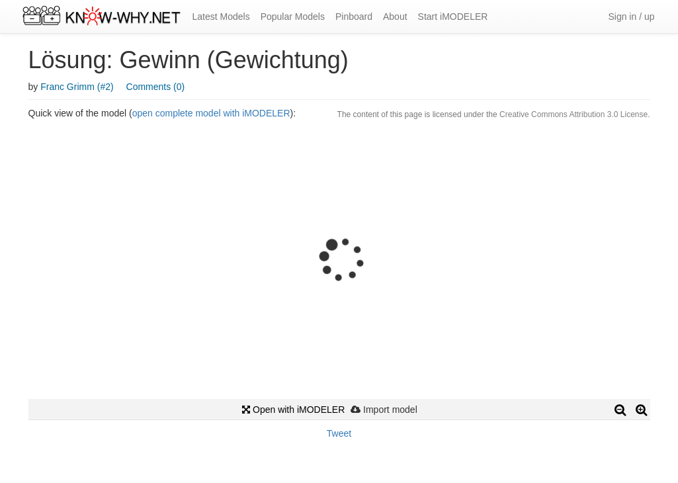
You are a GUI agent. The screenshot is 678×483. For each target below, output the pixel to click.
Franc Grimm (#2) (76, 86)
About (395, 16)
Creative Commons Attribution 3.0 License (573, 114)
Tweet (339, 433)
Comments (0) (155, 86)
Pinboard (353, 16)
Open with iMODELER (293, 409)
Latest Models (221, 16)
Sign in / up (631, 16)
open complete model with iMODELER (211, 113)
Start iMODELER (453, 16)
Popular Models (293, 16)
